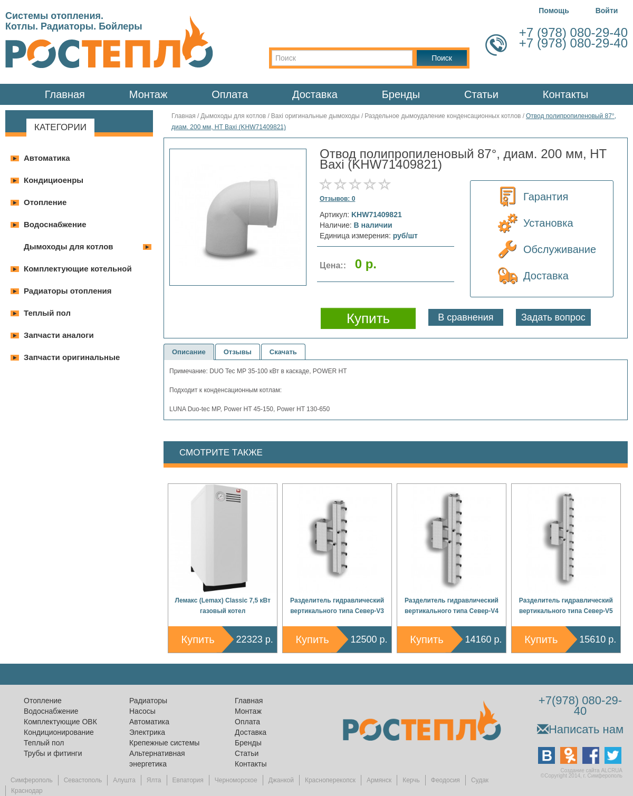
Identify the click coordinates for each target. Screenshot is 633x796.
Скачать (283, 352)
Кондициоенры (53, 180)
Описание (189, 352)
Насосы (142, 711)
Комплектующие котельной (78, 268)
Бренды (401, 94)
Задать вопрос (553, 317)
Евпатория (188, 780)
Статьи (481, 94)
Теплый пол (47, 312)
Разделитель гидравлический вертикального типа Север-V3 (337, 606)
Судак (479, 780)
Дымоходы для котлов (68, 246)
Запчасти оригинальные (72, 357)
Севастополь (83, 780)
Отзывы (238, 352)
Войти (607, 10)
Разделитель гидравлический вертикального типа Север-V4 (451, 606)
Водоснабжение (55, 224)
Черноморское (236, 780)
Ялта (154, 780)
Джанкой (281, 780)
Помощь (554, 10)
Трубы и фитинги (53, 753)
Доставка (315, 94)
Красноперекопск (330, 780)
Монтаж (148, 94)
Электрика (147, 732)
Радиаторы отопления (68, 290)
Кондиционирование (59, 732)
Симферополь (32, 780)
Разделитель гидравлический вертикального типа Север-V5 (566, 606)
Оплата (230, 94)
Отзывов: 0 (337, 198)
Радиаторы (148, 700)
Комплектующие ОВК (60, 721)
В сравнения (465, 317)
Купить (198, 639)
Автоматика (47, 157)
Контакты (565, 94)
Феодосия (445, 780)
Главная (65, 94)
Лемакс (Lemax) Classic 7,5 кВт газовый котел (223, 606)
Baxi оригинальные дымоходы (315, 116)
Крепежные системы (164, 743)
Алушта (124, 780)
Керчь (411, 780)
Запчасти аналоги (59, 335)
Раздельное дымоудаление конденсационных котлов (443, 116)
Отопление (45, 202)
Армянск (379, 780)
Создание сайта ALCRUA (591, 770)
